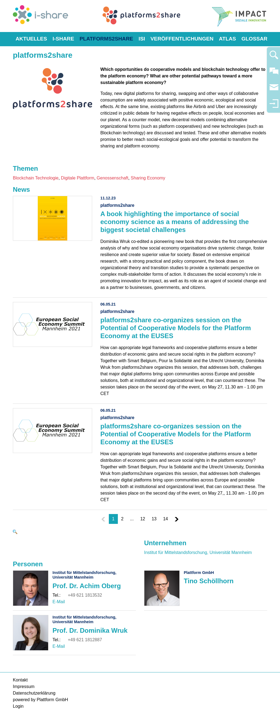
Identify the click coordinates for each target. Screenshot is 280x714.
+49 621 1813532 (85, 595)
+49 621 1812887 (85, 639)
